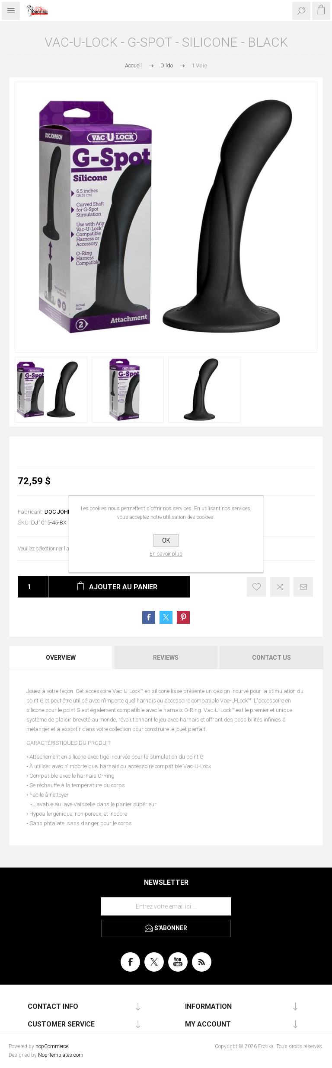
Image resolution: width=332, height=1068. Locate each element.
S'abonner (170, 928)
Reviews (166, 657)
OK (166, 540)
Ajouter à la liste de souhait (256, 587)
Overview (61, 657)
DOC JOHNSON (64, 512)
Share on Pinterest (183, 617)
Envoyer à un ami (303, 587)
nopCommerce (51, 1046)
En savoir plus (166, 554)
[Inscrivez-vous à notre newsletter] (166, 906)
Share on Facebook (148, 617)
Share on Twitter (166, 617)
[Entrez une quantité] (26, 587)
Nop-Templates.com (60, 1055)
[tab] (61, 657)
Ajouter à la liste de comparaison (280, 587)
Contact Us (271, 657)
